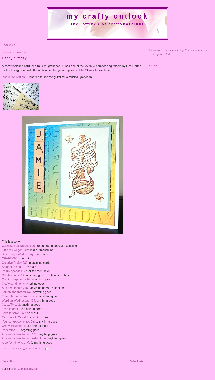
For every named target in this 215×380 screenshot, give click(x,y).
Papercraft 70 (10, 330)
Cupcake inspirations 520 (18, 245)
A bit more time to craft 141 (19, 334)
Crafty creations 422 (15, 325)
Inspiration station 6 (14, 77)
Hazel (16, 349)
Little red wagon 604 (15, 250)
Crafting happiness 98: (16, 279)
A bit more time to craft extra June (24, 338)
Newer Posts (9, 361)
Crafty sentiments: (14, 283)
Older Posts (136, 361)
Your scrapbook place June (19, 321)
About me (9, 44)
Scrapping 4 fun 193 (15, 266)
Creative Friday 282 (15, 262)
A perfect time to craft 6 (17, 342)
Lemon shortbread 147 (16, 292)
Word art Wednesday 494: (19, 300)
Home (73, 361)
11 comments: (36, 349)
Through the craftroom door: (20, 296)
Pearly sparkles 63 (14, 271)
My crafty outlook (107, 16)
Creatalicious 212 (13, 275)
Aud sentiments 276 (15, 287)
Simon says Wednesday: (18, 254)
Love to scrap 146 (13, 313)
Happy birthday (14, 58)
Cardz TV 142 (11, 304)
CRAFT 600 (9, 258)
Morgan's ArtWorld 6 (15, 317)
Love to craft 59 (12, 308)
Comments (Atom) (28, 368)
